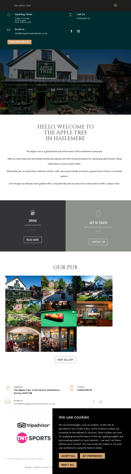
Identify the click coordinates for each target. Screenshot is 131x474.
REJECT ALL (67, 464)
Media (28, 467)
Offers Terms (41, 467)
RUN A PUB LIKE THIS (19, 42)
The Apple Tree (22, 5)
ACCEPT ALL (68, 455)
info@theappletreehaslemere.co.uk (34, 403)
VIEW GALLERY (65, 359)
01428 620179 (83, 18)
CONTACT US (98, 242)
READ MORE (33, 240)
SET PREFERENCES (92, 455)
